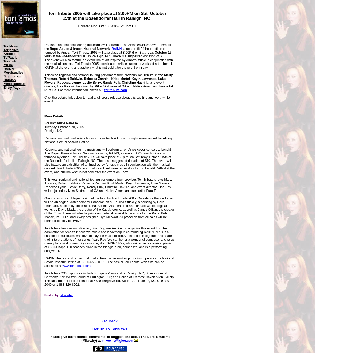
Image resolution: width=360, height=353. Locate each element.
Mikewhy (66, 295)
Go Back (110, 321)
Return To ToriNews (110, 329)
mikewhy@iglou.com (120, 341)
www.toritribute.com (76, 266)
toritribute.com (115, 90)
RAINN (116, 49)
